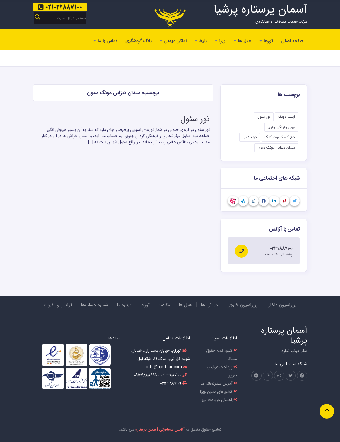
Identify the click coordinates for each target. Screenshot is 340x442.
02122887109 (173, 383)
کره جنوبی (249, 137)
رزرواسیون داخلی (281, 304)
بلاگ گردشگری (138, 41)
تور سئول (195, 119)
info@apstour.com (166, 367)
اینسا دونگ (286, 117)
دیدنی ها (209, 304)
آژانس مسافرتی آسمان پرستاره (159, 429)
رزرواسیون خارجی (242, 304)
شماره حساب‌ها (94, 304)
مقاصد (164, 304)
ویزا (220, 41)
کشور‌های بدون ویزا (218, 391)
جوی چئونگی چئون (281, 127)
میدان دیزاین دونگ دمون (276, 147)
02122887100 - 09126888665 (160, 375)
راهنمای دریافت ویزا (219, 400)
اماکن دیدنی (173, 41)
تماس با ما (105, 41)
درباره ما (124, 304)
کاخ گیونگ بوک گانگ (280, 137)
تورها (266, 41)
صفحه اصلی (292, 41)
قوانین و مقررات (58, 304)
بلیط (201, 41)
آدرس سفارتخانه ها (219, 383)
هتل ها (242, 41)
